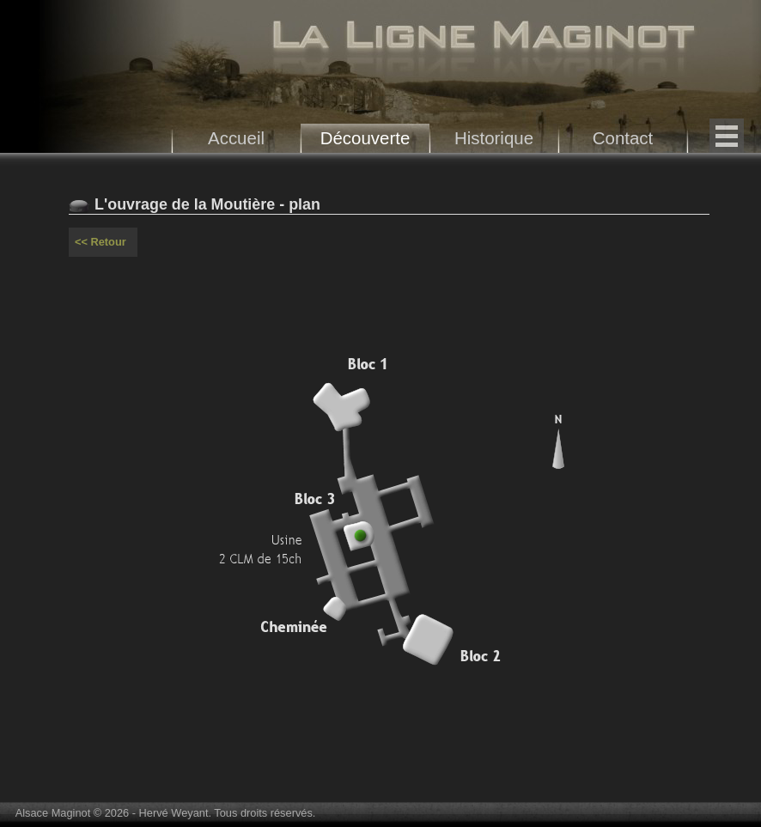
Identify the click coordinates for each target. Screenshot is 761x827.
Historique (493, 138)
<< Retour (100, 241)
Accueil (236, 138)
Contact (623, 138)
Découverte (365, 138)
